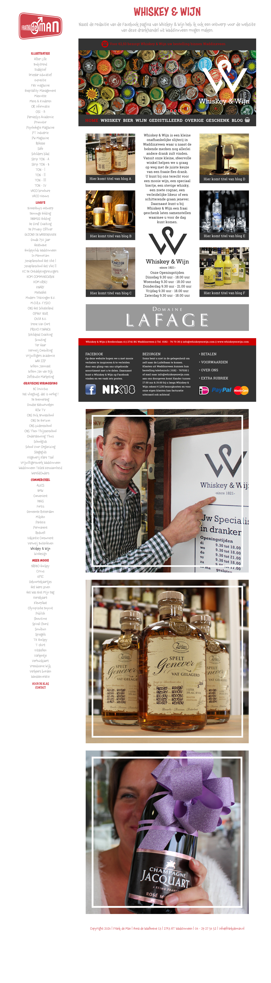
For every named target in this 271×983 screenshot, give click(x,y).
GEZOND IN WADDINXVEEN (40, 234)
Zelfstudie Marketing (40, 376)
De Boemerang (40, 399)
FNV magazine (40, 85)
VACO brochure (40, 190)
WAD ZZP (40, 360)
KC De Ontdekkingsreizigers (40, 271)
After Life (40, 59)
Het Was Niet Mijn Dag (40, 592)
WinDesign (40, 553)
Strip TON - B (40, 164)
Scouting (40, 339)
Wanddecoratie (40, 676)
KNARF (40, 287)
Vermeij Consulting (40, 350)
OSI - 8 (40, 111)
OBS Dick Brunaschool (40, 415)
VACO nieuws (40, 196)
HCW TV (40, 409)
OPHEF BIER (40, 313)
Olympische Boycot (40, 608)
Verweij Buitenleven (40, 543)
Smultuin (40, 629)
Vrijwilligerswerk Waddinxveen (40, 462)
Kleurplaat (40, 602)
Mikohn (40, 516)
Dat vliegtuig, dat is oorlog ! (40, 394)
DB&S (40, 501)
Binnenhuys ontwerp (40, 208)
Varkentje (40, 655)
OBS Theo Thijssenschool (40, 431)
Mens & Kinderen (40, 101)
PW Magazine (40, 138)
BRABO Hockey (40, 566)
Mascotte (40, 95)
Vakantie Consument (40, 538)
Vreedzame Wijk (40, 666)
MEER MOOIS (40, 560)
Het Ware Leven (40, 587)
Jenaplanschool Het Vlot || (40, 266)
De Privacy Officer (40, 229)
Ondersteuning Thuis (40, 436)
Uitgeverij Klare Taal (40, 457)
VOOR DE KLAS (40, 683)
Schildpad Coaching (40, 334)
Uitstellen (40, 650)
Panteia (40, 522)
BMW (40, 490)
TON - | (40, 169)
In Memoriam (40, 255)
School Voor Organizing (40, 446)
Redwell (40, 532)
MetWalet (40, 292)
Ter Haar (40, 345)
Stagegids (40, 452)
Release (40, 143)
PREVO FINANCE (40, 329)
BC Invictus (40, 388)
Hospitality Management (40, 90)
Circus (40, 571)
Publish (40, 613)
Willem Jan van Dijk (40, 371)
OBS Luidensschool (40, 425)
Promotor (40, 122)
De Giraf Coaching (40, 223)
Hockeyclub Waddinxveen (40, 250)
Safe (40, 148)
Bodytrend (40, 64)
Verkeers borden (40, 671)
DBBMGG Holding (40, 218)
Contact (40, 687)
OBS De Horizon (40, 420)
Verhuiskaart (40, 660)
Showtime (40, 618)
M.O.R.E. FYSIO (40, 303)
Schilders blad (40, 153)
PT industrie (40, 132)
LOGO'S (40, 202)
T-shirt (40, 645)
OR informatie (40, 106)
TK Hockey (40, 639)
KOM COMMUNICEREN (40, 276)
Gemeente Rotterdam (40, 511)
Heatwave (40, 245)
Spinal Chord (40, 623)
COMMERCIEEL (40, 480)
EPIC (40, 576)
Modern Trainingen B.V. (40, 297)
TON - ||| (40, 180)
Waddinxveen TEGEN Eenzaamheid (40, 467)
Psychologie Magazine (40, 127)
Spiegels (40, 634)
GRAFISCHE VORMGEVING (40, 383)
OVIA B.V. (40, 318)
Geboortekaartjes (40, 581)
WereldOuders (40, 473)
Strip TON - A (40, 159)
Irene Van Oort (40, 324)
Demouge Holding (40, 213)
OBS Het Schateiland (40, 308)
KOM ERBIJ (40, 281)
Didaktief (40, 69)
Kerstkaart (40, 597)
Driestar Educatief (40, 74)
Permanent (40, 527)
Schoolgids (40, 441)
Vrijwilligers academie (40, 355)
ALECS (40, 485)
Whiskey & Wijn (40, 548)
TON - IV (40, 185)
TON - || (40, 174)
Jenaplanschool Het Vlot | (40, 260)
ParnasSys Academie (40, 117)
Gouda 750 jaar (40, 239)
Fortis (40, 506)
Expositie (40, 80)
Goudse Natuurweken (40, 404)
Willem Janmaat (40, 366)
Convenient (40, 495)
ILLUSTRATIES (40, 53)
